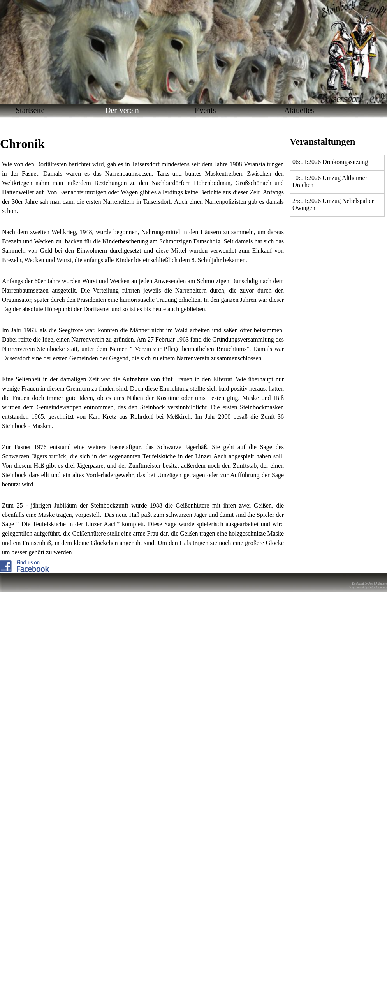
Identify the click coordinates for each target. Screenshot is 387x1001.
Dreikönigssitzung (345, 162)
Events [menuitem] (205, 110)
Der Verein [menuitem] (122, 110)
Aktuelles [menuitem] (299, 110)
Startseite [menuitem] (30, 110)
